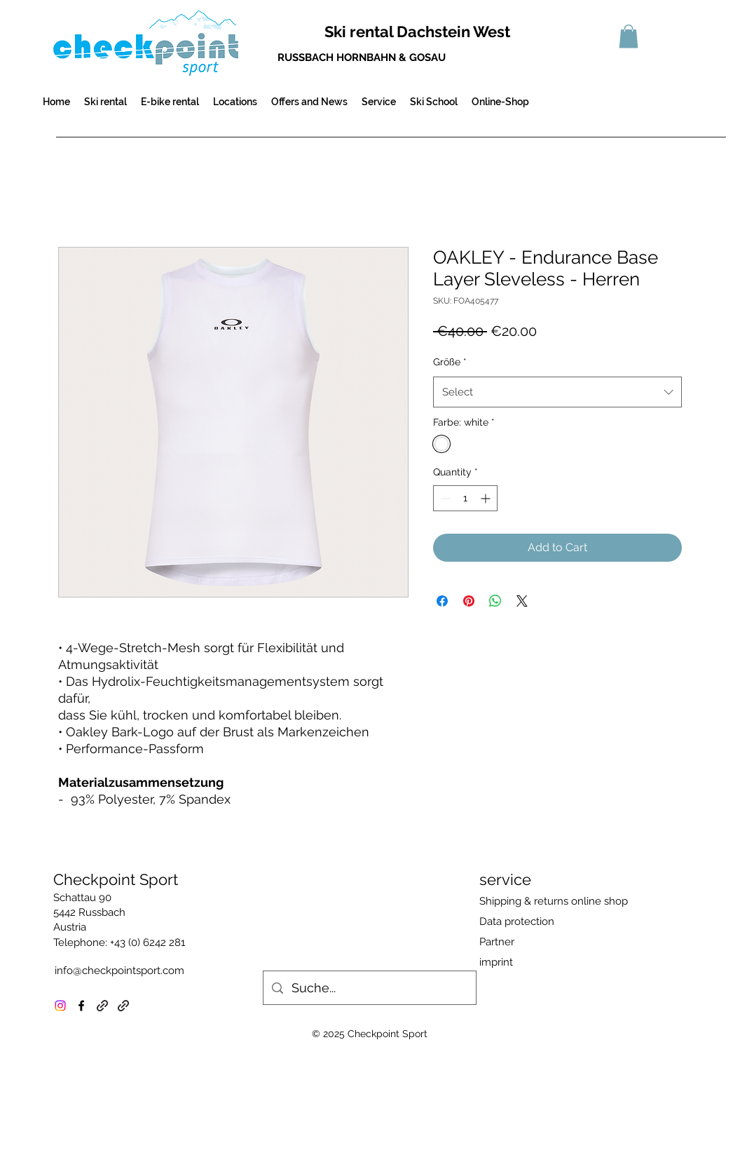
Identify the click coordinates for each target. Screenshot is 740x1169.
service (505, 879)
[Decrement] (444, 498)
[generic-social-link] (102, 1006)
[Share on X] (522, 601)
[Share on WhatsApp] (495, 601)
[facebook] (81, 1006)
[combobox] (557, 392)
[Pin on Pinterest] (468, 601)
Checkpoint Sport (115, 879)
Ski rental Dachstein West (417, 31)
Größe (450, 361)
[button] (628, 36)
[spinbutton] (465, 498)
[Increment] (486, 498)
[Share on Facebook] (442, 601)
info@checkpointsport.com (119, 970)
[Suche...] (369, 988)
